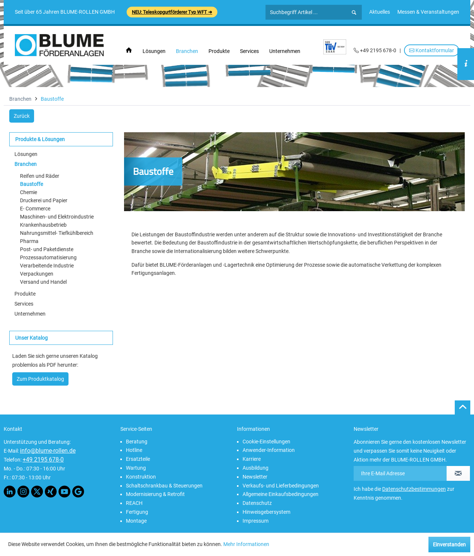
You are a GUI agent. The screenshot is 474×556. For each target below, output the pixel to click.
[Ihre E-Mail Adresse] (400, 473)
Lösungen (25, 154)
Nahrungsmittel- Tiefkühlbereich (56, 233)
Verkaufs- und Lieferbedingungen (281, 486)
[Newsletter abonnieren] (458, 473)
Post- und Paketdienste (46, 249)
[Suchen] (354, 13)
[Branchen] (187, 51)
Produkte (25, 294)
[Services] (249, 51)
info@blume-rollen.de (48, 450)
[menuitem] (379, 11)
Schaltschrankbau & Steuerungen (164, 486)
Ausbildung (255, 468)
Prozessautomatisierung (48, 257)
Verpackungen (36, 274)
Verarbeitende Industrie (47, 266)
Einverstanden (449, 544)
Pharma (29, 241)
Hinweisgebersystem (266, 512)
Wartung (136, 468)
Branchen (25, 164)
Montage (136, 521)
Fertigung (137, 512)
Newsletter (255, 477)
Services (23, 304)
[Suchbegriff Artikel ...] (314, 12)
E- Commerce (35, 209)
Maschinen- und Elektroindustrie (57, 217)
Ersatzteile (138, 459)
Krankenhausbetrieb (43, 225)
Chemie (28, 192)
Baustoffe (31, 184)
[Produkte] (219, 51)
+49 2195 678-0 (43, 459)
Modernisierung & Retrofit (155, 494)
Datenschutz (257, 503)
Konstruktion (141, 477)
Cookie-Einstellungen (266, 442)
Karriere (252, 459)
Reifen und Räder (39, 176)
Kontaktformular (431, 50)
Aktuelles (379, 12)
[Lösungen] (154, 51)
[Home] (128, 50)
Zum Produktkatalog (40, 379)
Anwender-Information (269, 450)
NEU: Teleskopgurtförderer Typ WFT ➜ (172, 12)
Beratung (136, 442)
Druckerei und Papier (43, 200)
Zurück (22, 116)
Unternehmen (30, 314)
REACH (134, 503)
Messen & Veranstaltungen (428, 12)
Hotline (134, 450)
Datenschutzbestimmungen (414, 489)
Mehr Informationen (246, 544)
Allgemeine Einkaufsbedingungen (280, 494)
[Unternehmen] (285, 51)
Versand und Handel (43, 282)
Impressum (255, 521)
